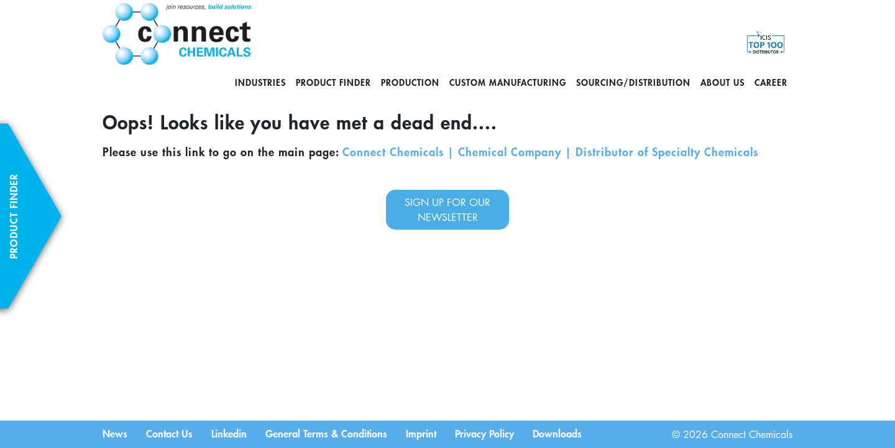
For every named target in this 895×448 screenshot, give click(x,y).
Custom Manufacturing (507, 82)
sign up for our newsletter (447, 209)
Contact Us (169, 433)
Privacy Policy (484, 433)
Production (410, 82)
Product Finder (333, 82)
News (115, 433)
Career (771, 82)
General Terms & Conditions (326, 433)
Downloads (557, 433)
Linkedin (229, 433)
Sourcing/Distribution (633, 82)
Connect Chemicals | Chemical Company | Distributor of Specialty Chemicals (550, 152)
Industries (260, 82)
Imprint (421, 433)
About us (722, 82)
